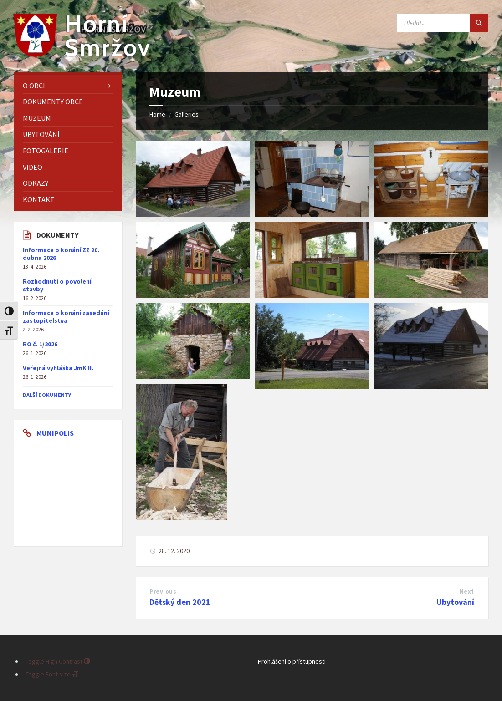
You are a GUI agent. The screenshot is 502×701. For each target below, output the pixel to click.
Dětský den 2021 (179, 602)
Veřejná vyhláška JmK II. (58, 368)
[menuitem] (68, 86)
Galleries (186, 114)
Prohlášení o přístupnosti (292, 661)
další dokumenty (47, 394)
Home (157, 114)
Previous (162, 591)
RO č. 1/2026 (40, 344)
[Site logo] (82, 54)
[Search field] (442, 23)
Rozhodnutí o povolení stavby (57, 285)
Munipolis (55, 432)
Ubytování (455, 602)
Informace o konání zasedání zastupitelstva (66, 317)
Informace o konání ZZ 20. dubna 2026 (61, 254)
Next (467, 591)
